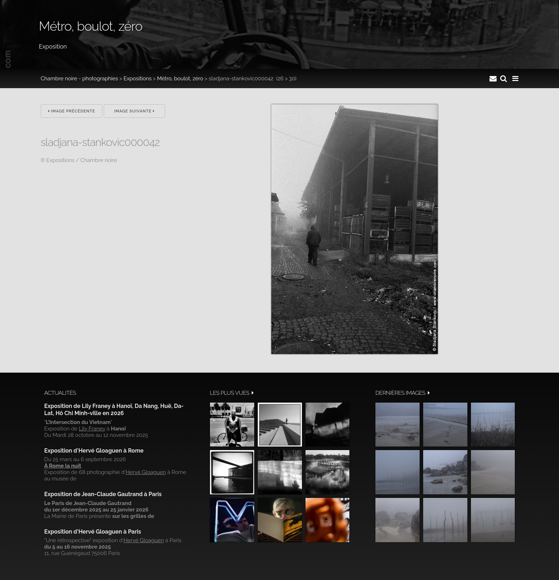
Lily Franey (92, 428)
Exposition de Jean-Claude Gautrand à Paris (102, 494)
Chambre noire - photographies (79, 78)
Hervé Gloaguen (145, 472)
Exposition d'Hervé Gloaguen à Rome (94, 450)
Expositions (138, 78)
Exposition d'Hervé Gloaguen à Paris (92, 531)
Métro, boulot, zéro (180, 78)
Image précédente (71, 111)
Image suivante (134, 111)
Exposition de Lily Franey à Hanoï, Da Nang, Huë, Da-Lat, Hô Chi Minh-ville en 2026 (114, 410)
